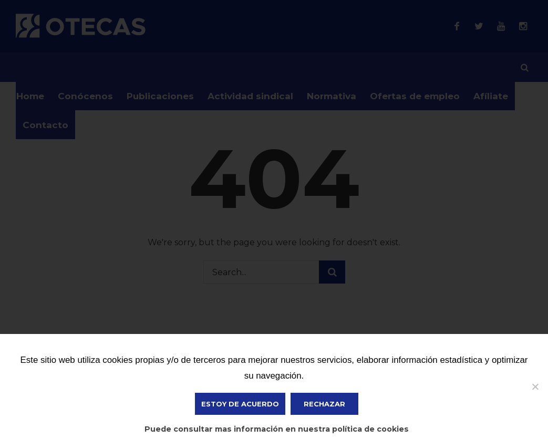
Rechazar (324, 404)
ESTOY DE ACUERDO (240, 404)
